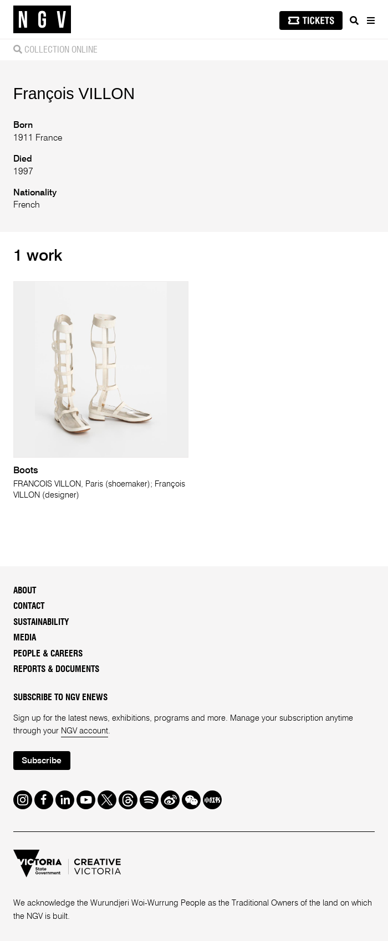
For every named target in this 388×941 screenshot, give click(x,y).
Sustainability (41, 622)
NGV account (84, 731)
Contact (28, 606)
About (24, 591)
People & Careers (48, 654)
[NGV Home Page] (42, 19)
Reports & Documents (56, 669)
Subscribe (42, 761)
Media (24, 638)
